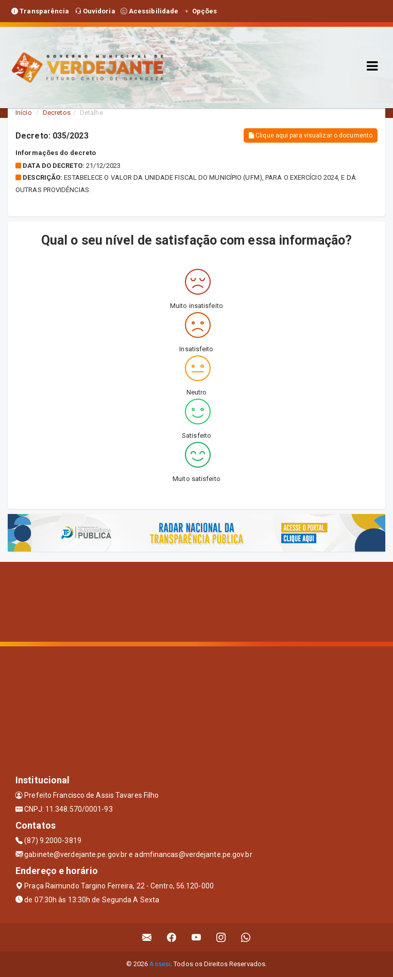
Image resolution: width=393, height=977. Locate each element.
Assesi (159, 964)
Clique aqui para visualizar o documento (310, 135)
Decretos (57, 112)
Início (23, 112)
